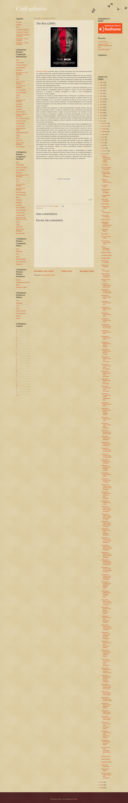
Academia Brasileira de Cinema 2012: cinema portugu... (106, 159)
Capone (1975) (105, 219)
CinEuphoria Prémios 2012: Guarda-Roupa (106, 449)
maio (103, 142)
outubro (104, 129)
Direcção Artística (21, 121)
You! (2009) (104, 165)
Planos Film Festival (104, 49)
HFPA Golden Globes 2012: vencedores (105, 275)
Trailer (18, 137)
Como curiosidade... (105, 270)
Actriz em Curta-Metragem (20, 86)
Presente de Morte (41, 71)
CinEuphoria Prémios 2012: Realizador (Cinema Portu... (106, 585)
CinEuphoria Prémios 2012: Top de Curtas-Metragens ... (106, 540)
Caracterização (20, 126)
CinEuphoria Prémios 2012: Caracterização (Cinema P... (106, 570)
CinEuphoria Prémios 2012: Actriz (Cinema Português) (106, 516)
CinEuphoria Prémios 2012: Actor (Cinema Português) (106, 524)
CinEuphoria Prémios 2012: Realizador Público (106, 706)
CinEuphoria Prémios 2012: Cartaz (106, 502)
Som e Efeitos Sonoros (22, 118)
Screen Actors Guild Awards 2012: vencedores (105, 174)
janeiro (104, 153)
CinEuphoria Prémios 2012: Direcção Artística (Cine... (106, 670)
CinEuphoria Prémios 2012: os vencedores (106, 291)
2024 (101, 88)
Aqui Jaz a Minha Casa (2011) (106, 168)
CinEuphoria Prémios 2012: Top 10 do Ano (106, 326)
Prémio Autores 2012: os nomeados (105, 191)
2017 (101, 107)
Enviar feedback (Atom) (48, 275)
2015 (101, 112)
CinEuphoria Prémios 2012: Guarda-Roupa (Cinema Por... (106, 562)
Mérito (18, 285)
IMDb (17, 27)
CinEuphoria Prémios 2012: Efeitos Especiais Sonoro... (106, 411)
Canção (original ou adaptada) (21, 114)
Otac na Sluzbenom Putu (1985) (105, 248)
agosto (104, 134)
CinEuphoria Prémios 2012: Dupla (106, 474)
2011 (101, 782)
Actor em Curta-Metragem (20, 82)
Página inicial (66, 271)
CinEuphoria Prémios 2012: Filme (106, 297)
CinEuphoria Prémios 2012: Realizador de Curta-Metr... (106, 577)
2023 (101, 90)
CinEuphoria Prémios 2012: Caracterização (106, 455)
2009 (101, 787)
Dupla (17, 97)
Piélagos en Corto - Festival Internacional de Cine (105, 45)
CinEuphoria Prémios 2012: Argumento (106, 444)
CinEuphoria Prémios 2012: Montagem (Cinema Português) (106, 635)
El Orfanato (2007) (106, 255)
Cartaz (18, 135)
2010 (101, 785)
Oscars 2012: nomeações (105, 215)
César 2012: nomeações (105, 200)
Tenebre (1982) (105, 759)
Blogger (75, 799)
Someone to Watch (21, 287)
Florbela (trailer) (105, 258)
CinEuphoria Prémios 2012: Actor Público (106, 712)
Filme (17, 60)
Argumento (19, 104)
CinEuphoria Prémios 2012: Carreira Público (106, 699)
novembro (105, 126)
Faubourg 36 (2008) (104, 769)
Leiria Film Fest (102, 41)
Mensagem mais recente (44, 271)
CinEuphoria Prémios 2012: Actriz (106, 332)
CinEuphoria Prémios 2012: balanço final (106, 285)
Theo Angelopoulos (105, 211)
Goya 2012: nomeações (105, 765)
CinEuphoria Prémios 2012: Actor (106, 303)
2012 (101, 121)
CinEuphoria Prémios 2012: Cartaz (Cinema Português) (106, 602)
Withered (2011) (105, 756)
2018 (101, 104)
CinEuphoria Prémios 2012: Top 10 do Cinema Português (106, 678)
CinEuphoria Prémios (22, 32)
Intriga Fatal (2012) (104, 230)
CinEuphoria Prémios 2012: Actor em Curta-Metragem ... (106, 555)
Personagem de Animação (20, 100)
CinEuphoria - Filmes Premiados (22, 39)
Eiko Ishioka (104, 234)
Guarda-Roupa (20, 123)
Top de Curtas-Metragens (20, 143)
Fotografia (19, 109)
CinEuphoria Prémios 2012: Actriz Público (106, 718)
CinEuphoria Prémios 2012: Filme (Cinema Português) (106, 509)
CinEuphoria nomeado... (105, 265)
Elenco (18, 95)
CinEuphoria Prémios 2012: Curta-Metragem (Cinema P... (106, 532)
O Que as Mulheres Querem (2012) (106, 181)
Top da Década (20, 147)
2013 (101, 118)
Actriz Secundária (21, 92)
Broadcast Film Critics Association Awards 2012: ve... (106, 750)
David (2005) (105, 204)
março (103, 148)
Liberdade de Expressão (23, 282)
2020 (101, 99)
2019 (101, 101)
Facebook (19, 22)
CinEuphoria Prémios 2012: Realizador (106, 438)
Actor (17, 76)
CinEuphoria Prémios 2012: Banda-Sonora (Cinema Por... (106, 687)
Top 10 (18, 318)
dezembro (105, 123)
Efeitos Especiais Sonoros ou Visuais (21, 218)
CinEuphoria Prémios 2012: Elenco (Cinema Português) (106, 547)
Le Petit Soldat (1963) (105, 207)
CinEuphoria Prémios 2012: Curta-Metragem (106, 425)
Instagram (19, 24)
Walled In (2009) (106, 252)
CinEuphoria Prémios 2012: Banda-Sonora (106, 432)
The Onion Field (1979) (105, 237)
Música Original (20, 111)
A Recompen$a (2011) (105, 195)
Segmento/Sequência (22, 132)
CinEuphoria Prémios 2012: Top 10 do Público (106, 742)
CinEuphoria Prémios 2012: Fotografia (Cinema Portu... (106, 594)
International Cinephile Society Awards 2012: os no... (106, 225)
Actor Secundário (21, 90)
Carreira (18, 280)
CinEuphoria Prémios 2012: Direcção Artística (106, 468)
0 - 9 (17, 395)
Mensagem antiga (87, 271)
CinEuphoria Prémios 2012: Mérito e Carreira (106, 344)
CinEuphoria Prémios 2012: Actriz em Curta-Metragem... (106, 662)
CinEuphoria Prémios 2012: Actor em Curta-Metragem (106, 487)
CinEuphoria (31, 8)
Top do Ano (19, 140)
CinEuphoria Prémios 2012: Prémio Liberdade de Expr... (106, 397)
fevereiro (104, 151)
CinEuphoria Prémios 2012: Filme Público (106, 693)
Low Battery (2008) (104, 185)
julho (103, 137)
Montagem (19, 106)
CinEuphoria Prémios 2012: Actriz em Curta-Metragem (106, 495)
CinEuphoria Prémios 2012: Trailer (106, 419)
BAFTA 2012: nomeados (105, 261)
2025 (101, 85)
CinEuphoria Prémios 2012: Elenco (106, 404)
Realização (19, 70)
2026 (101, 82)
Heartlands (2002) (106, 762)
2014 (101, 115)
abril (103, 145)
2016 (101, 110)
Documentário (20, 62)
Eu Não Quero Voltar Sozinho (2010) (106, 242)
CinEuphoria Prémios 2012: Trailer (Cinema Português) (106, 627)
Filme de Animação (21, 65)
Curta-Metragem (20, 67)
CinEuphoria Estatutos (22, 29)
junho (103, 140)
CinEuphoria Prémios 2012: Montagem (106, 461)
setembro (104, 131)
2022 (101, 93)
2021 (101, 96)
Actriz (17, 79)
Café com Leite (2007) (105, 280)
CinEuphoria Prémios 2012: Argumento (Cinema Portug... (106, 653)
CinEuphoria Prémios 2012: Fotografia (106, 480)
